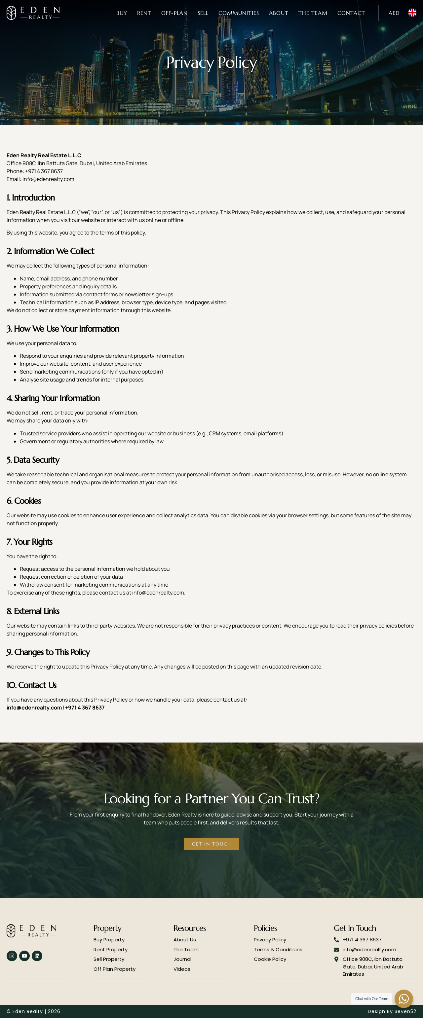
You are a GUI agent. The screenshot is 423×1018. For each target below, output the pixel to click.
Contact (351, 13)
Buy (121, 13)
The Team (312, 13)
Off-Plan (174, 13)
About (278, 13)
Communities (238, 13)
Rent (144, 13)
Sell (203, 13)
